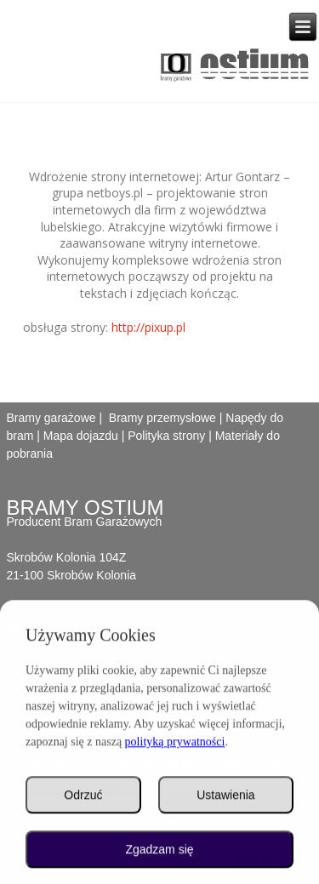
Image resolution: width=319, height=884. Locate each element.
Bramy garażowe (51, 418)
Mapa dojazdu (80, 435)
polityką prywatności (175, 744)
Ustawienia (225, 797)
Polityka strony (166, 435)
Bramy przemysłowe (162, 418)
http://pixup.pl (148, 327)
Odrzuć (83, 797)
